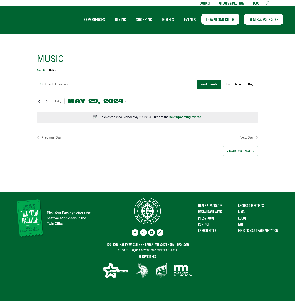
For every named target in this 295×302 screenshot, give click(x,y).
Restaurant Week (210, 212)
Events (41, 70)
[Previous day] (39, 102)
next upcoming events (185, 118)
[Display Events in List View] (228, 85)
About (242, 218)
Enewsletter (207, 231)
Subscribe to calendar (238, 151)
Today (58, 102)
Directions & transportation (258, 231)
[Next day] (46, 102)
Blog (256, 3)
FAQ (240, 224)
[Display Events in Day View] (250, 85)
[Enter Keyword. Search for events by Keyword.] (117, 85)
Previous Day (49, 138)
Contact (205, 3)
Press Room (206, 218)
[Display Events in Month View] (239, 85)
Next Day (249, 138)
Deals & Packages (210, 206)
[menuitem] (98, 21)
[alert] (147, 118)
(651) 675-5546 (179, 245)
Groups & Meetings (231, 3)
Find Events (209, 85)
